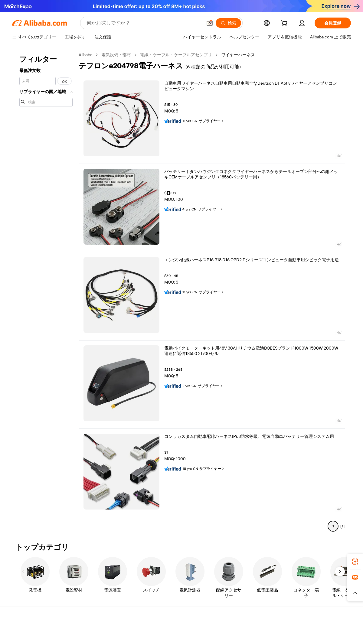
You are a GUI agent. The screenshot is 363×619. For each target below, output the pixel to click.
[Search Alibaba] (144, 23)
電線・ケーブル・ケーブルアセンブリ (176, 54)
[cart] (285, 23)
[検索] (228, 23)
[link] (355, 561)
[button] (209, 23)
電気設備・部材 (116, 54)
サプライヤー (211, 121)
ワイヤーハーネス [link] (238, 54)
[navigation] (46, 293)
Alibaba (85, 54)
